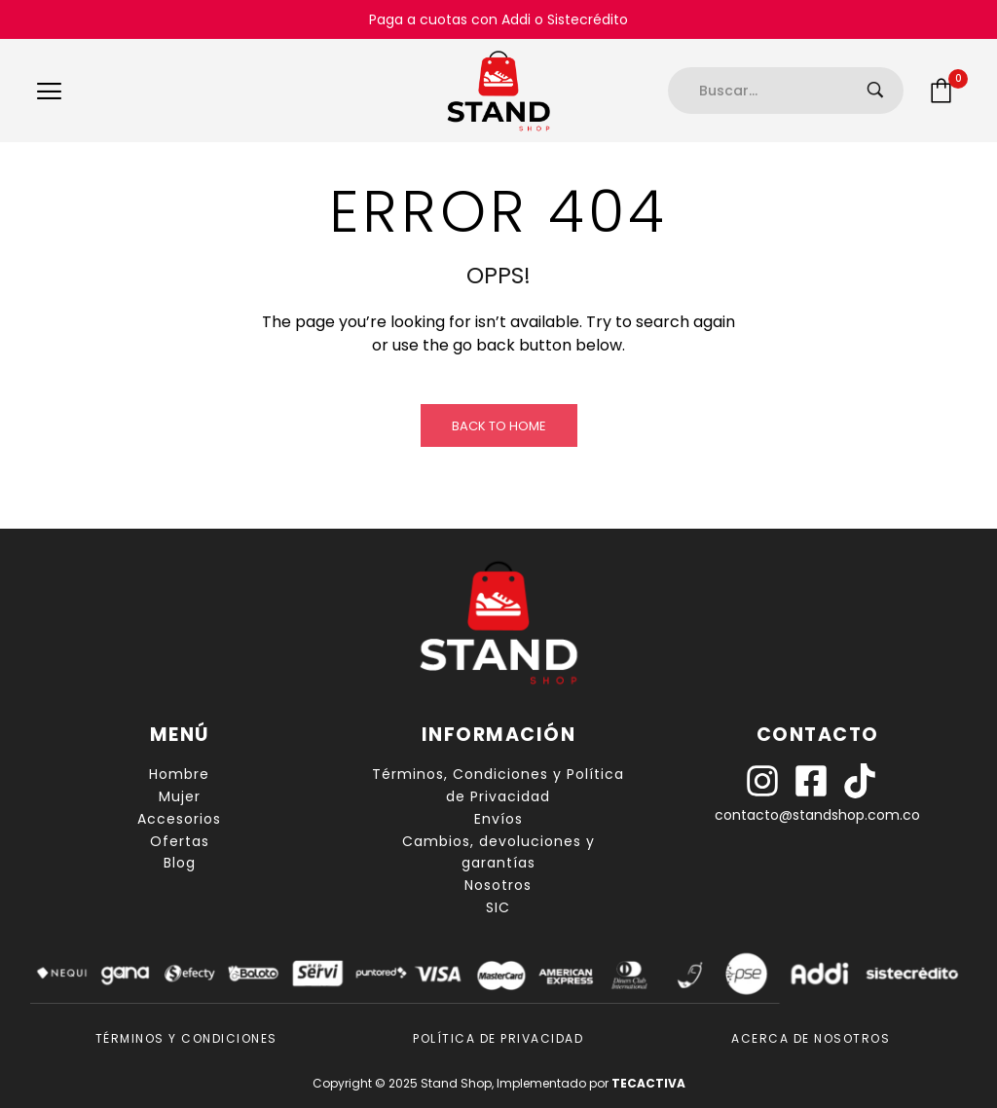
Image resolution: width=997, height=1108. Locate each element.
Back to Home (499, 426)
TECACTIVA (648, 1083)
